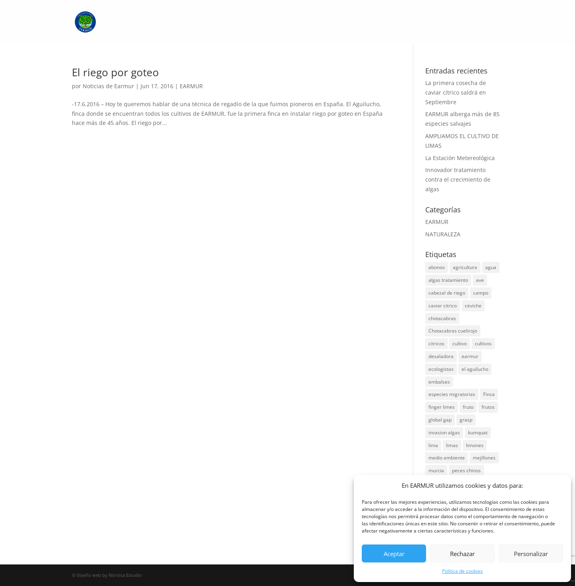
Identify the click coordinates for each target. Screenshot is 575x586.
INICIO (329, 22)
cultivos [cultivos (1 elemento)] (483, 343)
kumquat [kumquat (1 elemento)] (478, 432)
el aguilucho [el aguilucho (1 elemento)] (475, 369)
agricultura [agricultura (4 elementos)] (465, 267)
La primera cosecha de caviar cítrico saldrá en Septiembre (455, 92)
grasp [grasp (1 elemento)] (466, 419)
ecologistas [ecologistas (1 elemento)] (441, 369)
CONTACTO (470, 22)
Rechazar (462, 554)
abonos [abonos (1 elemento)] (436, 267)
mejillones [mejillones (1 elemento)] (484, 457)
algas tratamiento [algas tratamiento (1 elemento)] (448, 280)
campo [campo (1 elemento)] (480, 292)
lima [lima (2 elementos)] (433, 445)
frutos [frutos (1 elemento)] (488, 407)
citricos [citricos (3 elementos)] (436, 343)
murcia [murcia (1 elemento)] (436, 470)
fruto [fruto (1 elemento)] (468, 407)
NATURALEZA (442, 234)
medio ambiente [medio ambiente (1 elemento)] (446, 457)
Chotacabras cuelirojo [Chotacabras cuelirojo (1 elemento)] (452, 330)
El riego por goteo (115, 72)
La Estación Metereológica (460, 158)
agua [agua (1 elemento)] (490, 267)
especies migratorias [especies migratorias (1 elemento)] (451, 394)
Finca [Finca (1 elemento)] (489, 394)
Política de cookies (462, 571)
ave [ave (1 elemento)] (480, 280)
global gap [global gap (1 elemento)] (440, 419)
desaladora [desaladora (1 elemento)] (441, 356)
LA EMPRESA (368, 22)
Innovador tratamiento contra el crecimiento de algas (457, 179)
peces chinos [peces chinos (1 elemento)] (466, 470)
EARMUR (191, 86)
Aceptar (394, 554)
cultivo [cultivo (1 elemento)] (459, 343)
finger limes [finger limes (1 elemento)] (441, 407)
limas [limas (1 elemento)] (452, 445)
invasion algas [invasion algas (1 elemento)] (444, 432)
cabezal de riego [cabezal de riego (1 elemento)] (446, 292)
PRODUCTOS (416, 22)
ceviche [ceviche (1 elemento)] (473, 305)
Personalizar (531, 554)
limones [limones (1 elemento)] (475, 445)
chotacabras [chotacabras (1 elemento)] (442, 318)
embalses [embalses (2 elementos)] (439, 381)
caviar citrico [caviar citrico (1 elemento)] (442, 305)
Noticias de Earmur (108, 86)
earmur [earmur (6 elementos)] (470, 356)
